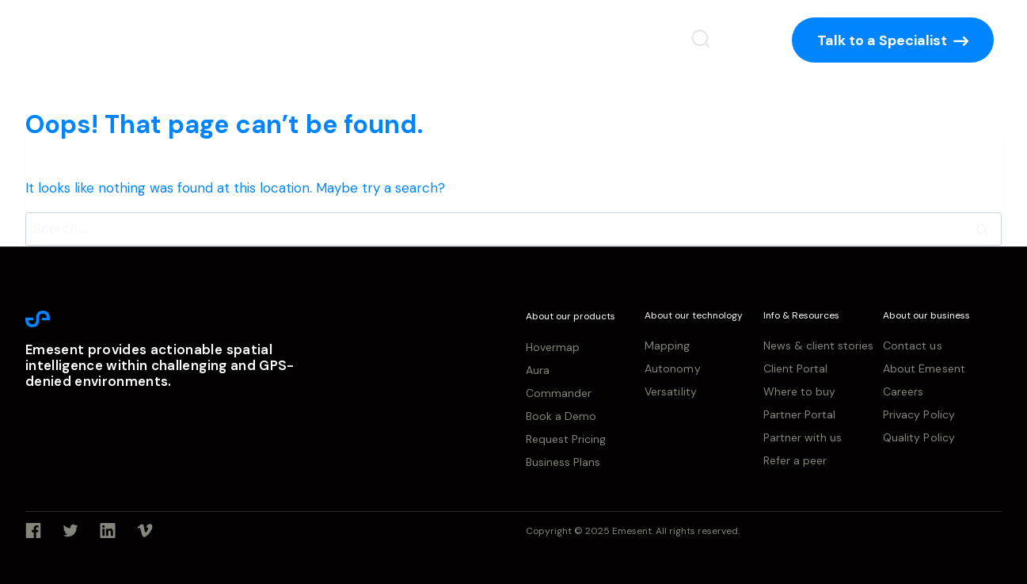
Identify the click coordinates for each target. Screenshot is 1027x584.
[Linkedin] (108, 531)
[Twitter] (70, 531)
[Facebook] (33, 531)
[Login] (745, 40)
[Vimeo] (145, 531)
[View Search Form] (701, 40)
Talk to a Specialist (882, 40)
